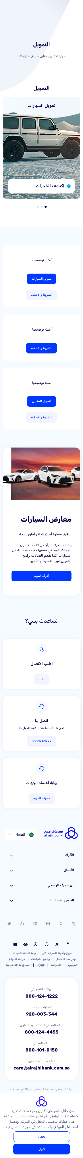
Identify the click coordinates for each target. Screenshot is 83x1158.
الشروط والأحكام (41, 295)
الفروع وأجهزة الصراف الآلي (57, 953)
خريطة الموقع (17, 959)
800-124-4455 (41, 1032)
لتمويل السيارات (41, 278)
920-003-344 (41, 1014)
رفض (41, 1136)
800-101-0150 (41, 1050)
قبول (42, 1149)
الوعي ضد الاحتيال (66, 959)
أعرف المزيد (41, 576)
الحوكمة (56, 965)
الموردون (72, 965)
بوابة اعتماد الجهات (24, 953)
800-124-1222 (41, 996)
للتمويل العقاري (42, 401)
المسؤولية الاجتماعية (18, 965)
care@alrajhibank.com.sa (42, 1068)
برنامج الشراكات (40, 959)
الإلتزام (41, 965)
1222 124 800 (42, 741)
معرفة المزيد (41, 798)
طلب (41, 679)
